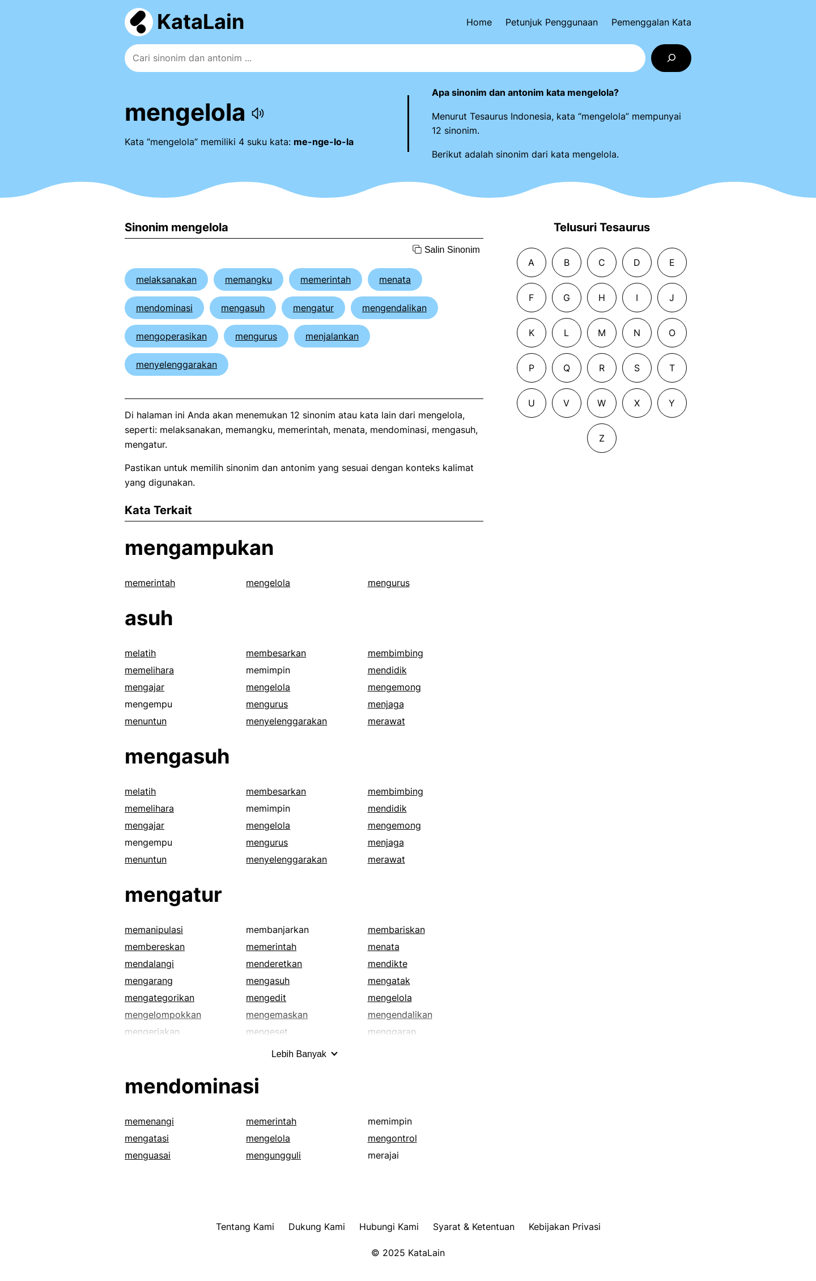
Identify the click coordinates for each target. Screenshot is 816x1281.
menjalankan (332, 336)
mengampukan (199, 547)
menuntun (146, 721)
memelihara (149, 670)
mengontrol (392, 1138)
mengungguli (273, 1155)
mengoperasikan (171, 336)
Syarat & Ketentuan (474, 1226)
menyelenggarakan (176, 364)
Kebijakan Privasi (565, 1226)
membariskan (396, 929)
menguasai (148, 1155)
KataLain (200, 21)
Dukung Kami (316, 1226)
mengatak (389, 980)
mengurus (256, 336)
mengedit (266, 997)
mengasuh (243, 307)
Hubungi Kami (389, 1226)
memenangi (149, 1121)
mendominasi (164, 307)
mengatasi (147, 1138)
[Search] (671, 58)
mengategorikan (159, 997)
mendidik (387, 670)
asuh (149, 617)
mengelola (268, 582)
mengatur (313, 307)
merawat (386, 721)
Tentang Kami (245, 1226)
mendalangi (149, 963)
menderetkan (274, 963)
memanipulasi (154, 929)
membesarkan (276, 653)
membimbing (395, 653)
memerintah (325, 279)
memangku (248, 279)
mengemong (394, 687)
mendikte (387, 963)
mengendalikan (394, 307)
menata (395, 279)
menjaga (386, 704)
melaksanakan (166, 279)
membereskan (155, 946)
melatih (140, 653)
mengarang (149, 980)
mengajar (144, 687)
